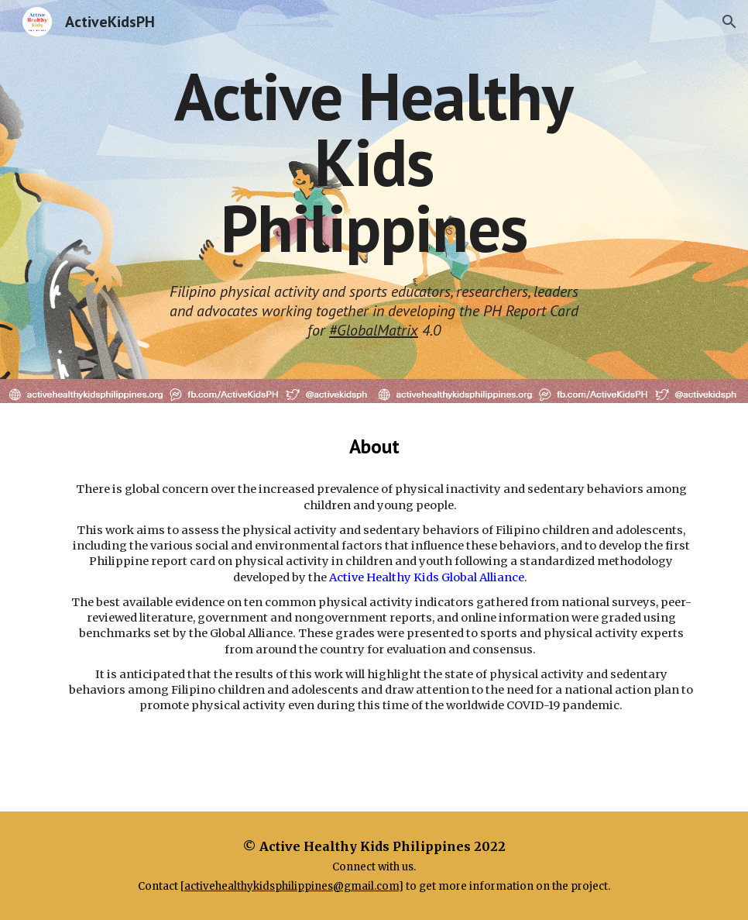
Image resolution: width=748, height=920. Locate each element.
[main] (374, 162)
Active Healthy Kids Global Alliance (426, 577)
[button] (729, 21)
